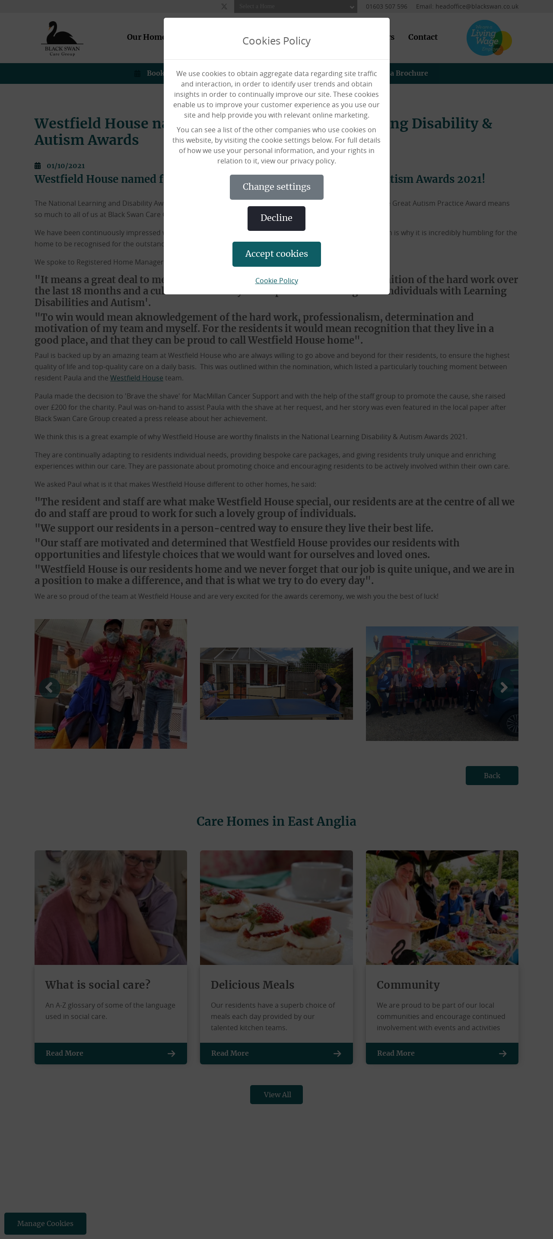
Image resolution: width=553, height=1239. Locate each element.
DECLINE (276, 218)
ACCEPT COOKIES (276, 254)
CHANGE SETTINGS (277, 187)
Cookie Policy (276, 280)
